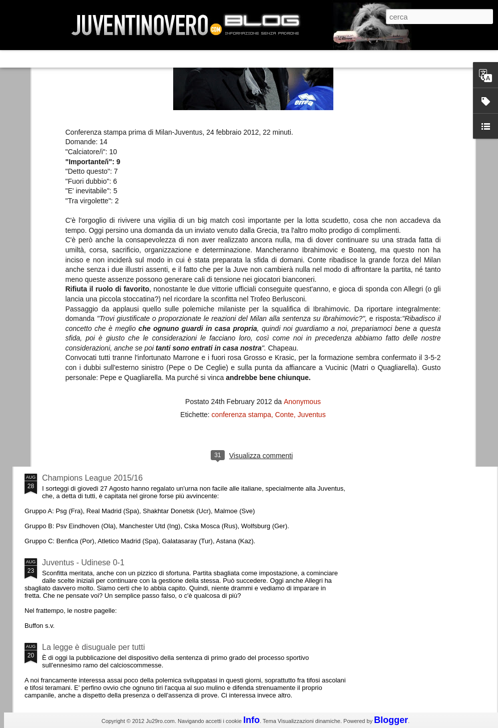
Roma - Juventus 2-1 (79, 434)
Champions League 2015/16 (92, 478)
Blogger (391, 720)
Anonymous (302, 275)
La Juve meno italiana (81, 380)
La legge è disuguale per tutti (93, 647)
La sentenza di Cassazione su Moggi (435, 299)
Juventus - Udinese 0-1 (83, 562)
